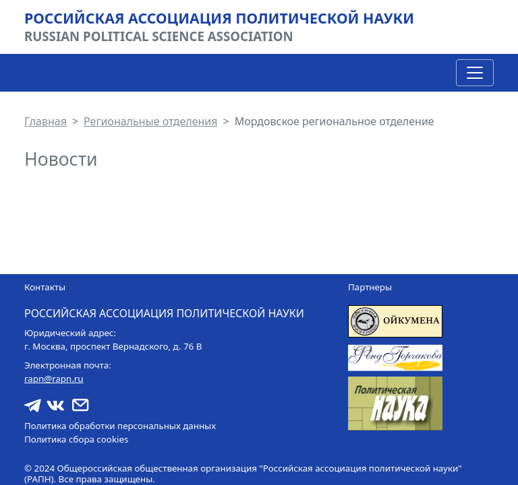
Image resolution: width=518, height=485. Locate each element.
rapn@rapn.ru (54, 379)
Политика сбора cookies (76, 439)
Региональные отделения (150, 121)
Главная (45, 121)
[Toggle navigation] (475, 72)
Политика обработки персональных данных (120, 426)
